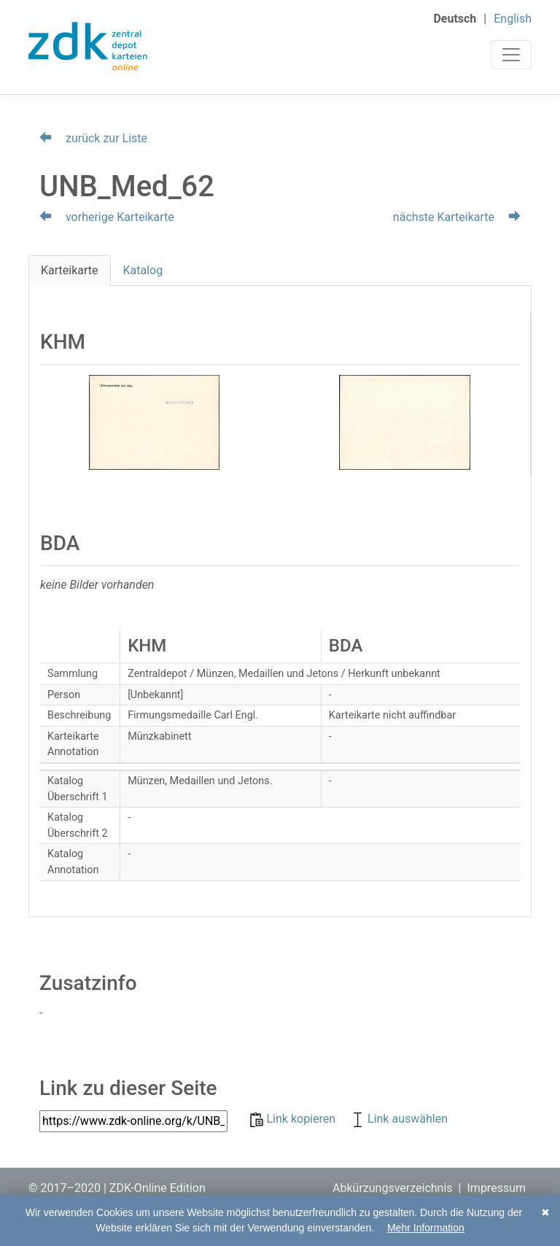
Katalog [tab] (143, 270)
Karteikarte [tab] (69, 270)
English (513, 19)
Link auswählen (399, 1119)
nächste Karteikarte (457, 217)
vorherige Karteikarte (106, 217)
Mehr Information (425, 1228)
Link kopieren (294, 1119)
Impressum (496, 1188)
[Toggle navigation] (511, 54)
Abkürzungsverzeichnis (392, 1188)
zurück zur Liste (93, 138)
